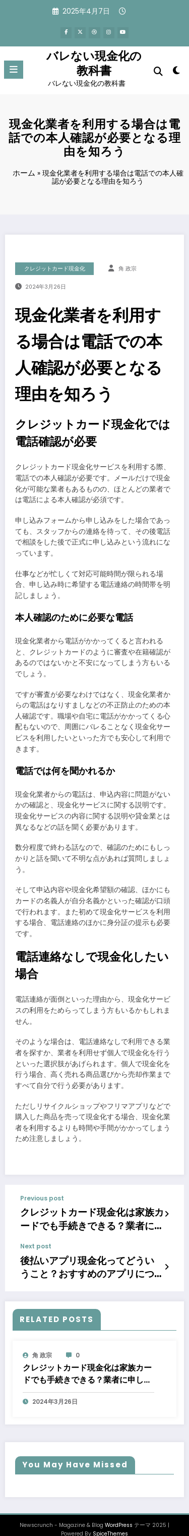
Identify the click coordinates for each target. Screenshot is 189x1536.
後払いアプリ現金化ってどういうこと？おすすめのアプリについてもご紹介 (88, 1257)
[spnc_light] (176, 70)
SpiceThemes (110, 1520)
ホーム (24, 170)
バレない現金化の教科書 (94, 61)
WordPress (119, 1512)
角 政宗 (127, 266)
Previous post (42, 1195)
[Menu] (13, 68)
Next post (35, 1238)
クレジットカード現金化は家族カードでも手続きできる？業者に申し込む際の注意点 (92, 1214)
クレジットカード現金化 (54, 266)
